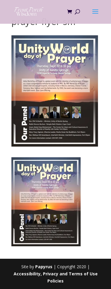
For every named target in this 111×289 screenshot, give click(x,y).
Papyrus (43, 266)
